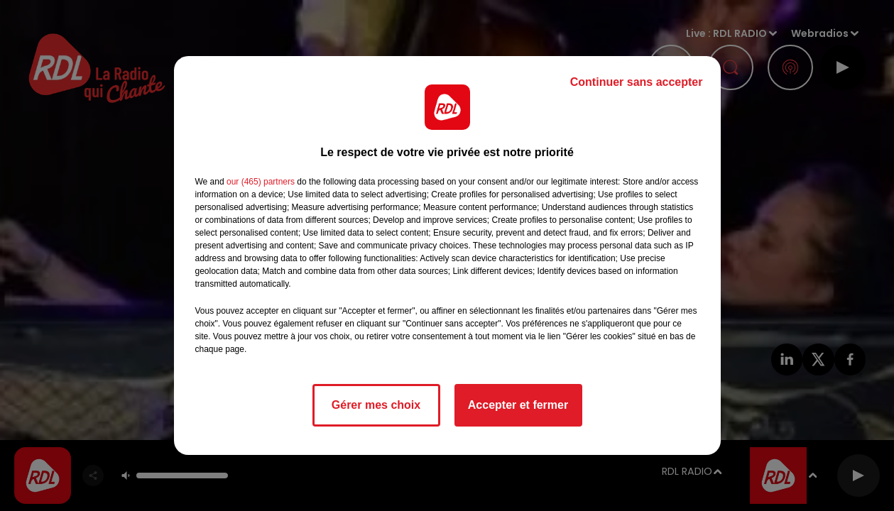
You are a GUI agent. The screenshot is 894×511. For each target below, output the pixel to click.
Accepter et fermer (518, 405)
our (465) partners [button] (261, 182)
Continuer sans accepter (636, 82)
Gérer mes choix (376, 405)
